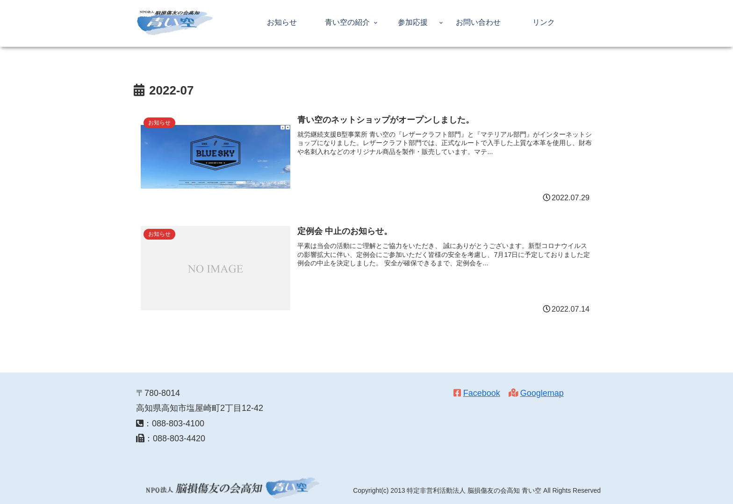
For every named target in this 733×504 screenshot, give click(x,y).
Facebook (481, 393)
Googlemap (542, 393)
